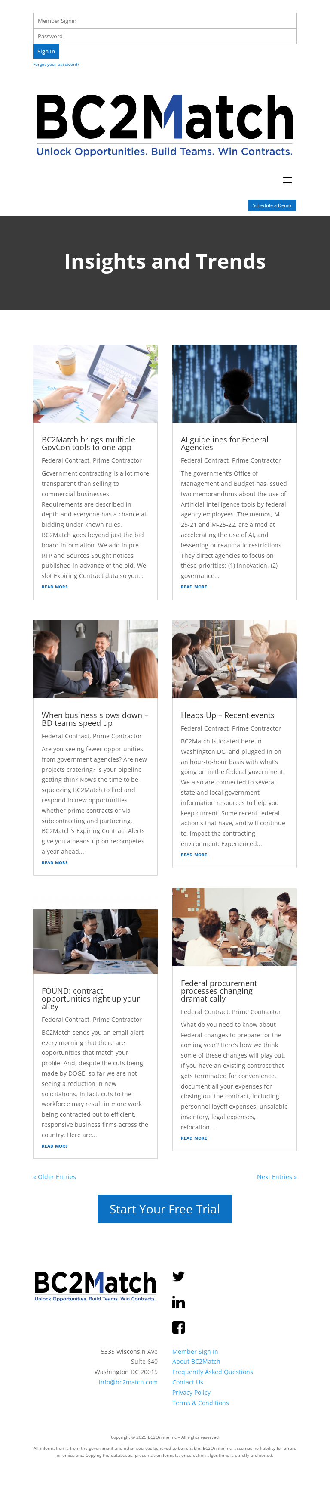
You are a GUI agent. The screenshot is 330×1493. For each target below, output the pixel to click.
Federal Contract (65, 460)
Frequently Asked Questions (212, 1372)
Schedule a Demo (272, 205)
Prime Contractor (117, 460)
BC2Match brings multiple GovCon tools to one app (88, 443)
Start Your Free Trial (165, 1208)
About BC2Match (196, 1361)
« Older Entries (54, 1177)
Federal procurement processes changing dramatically (219, 991)
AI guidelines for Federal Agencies (225, 443)
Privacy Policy (191, 1392)
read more (55, 586)
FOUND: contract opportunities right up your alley (91, 998)
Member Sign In (195, 1351)
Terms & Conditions (200, 1402)
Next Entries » (277, 1177)
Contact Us (187, 1382)
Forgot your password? (56, 64)
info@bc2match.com (128, 1382)
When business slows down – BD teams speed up (95, 719)
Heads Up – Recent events (228, 715)
